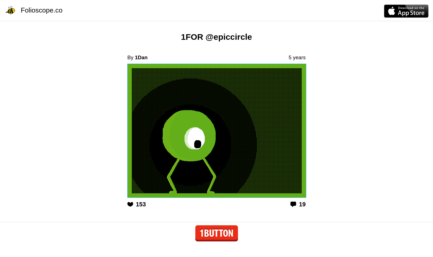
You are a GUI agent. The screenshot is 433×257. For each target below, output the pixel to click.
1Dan (141, 57)
